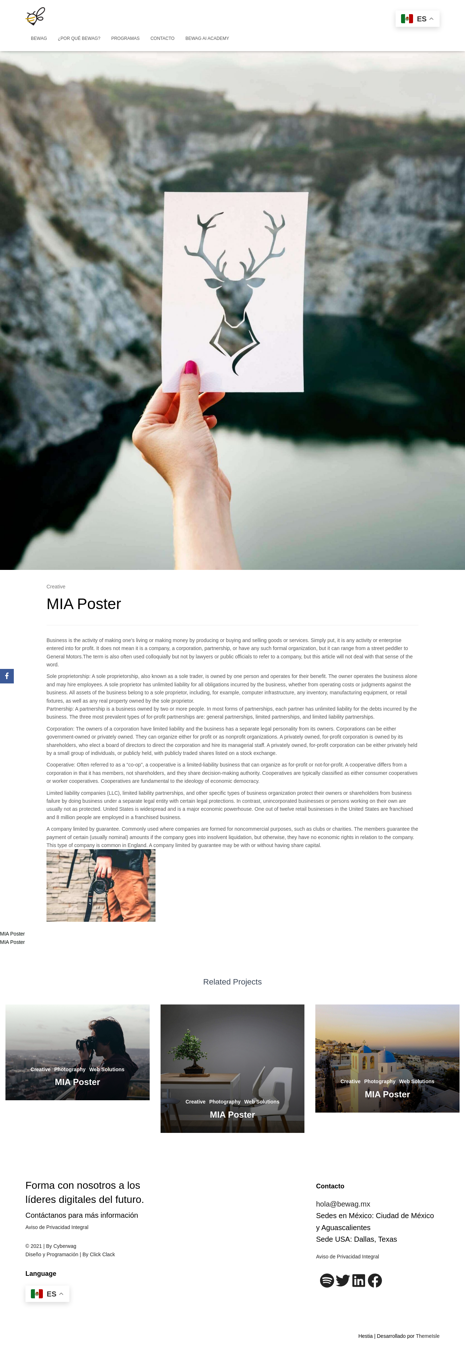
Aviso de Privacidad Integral (56, 1227)
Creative (55, 586)
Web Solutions (107, 1069)
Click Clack (102, 1254)
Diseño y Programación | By (57, 1254)
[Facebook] (7, 676)
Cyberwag (64, 1246)
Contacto (162, 38)
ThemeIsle (428, 1336)
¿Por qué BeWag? (79, 38)
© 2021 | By (39, 1246)
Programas (125, 38)
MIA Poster (12, 934)
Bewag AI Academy (207, 38)
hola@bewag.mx (343, 1204)
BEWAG (39, 38)
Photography (69, 1069)
